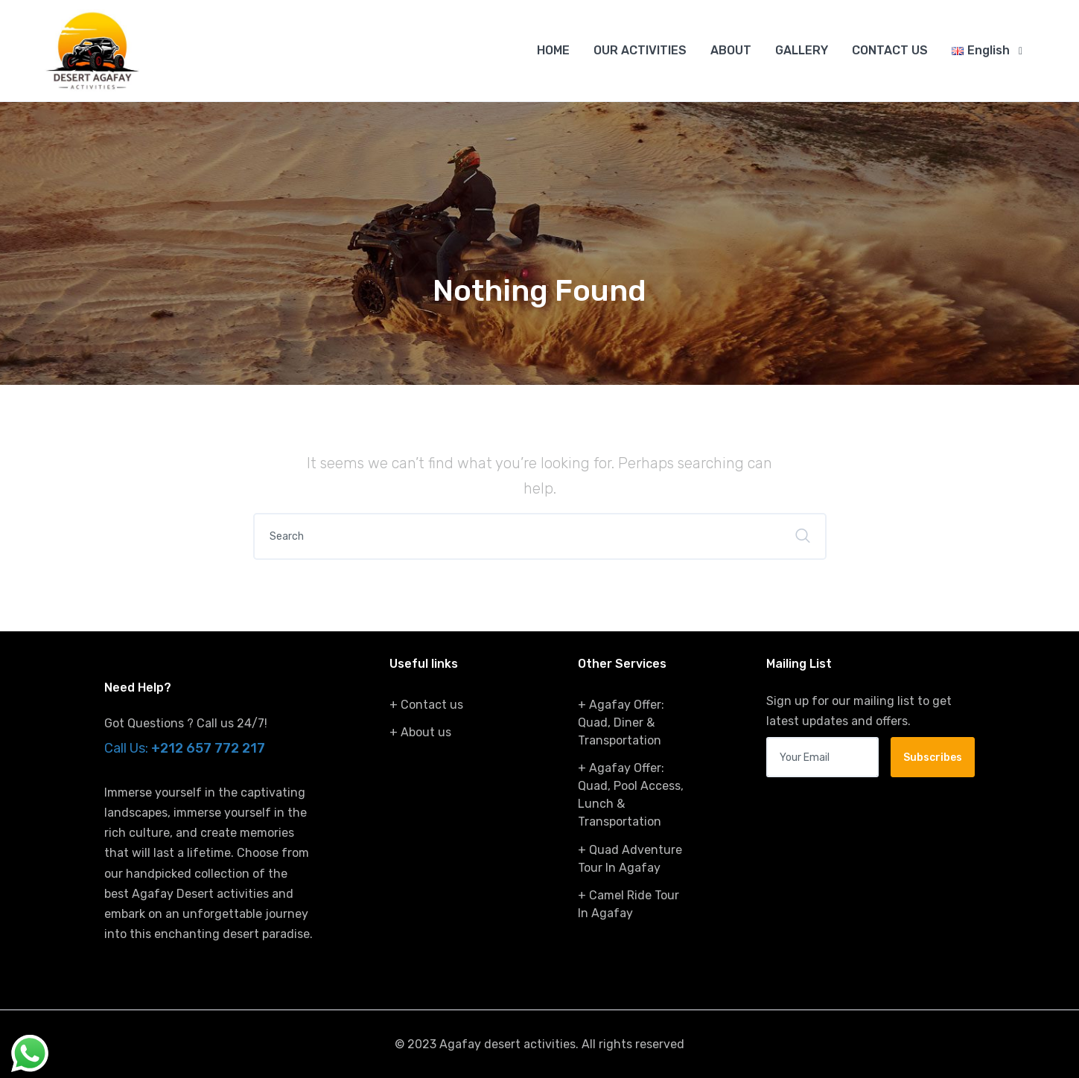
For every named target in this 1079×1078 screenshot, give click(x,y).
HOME (553, 50)
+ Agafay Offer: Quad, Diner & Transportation (621, 722)
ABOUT (730, 50)
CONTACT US (890, 50)
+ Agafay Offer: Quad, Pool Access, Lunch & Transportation (631, 795)
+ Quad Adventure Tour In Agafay (630, 859)
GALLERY (801, 50)
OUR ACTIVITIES (640, 50)
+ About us (420, 732)
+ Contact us (426, 705)
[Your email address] (822, 757)
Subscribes (932, 757)
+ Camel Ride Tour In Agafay (628, 904)
